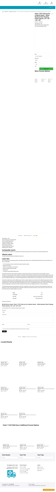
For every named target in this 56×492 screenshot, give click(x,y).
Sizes (35, 54)
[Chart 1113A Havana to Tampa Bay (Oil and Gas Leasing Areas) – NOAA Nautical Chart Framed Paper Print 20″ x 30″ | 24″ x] (10, 435)
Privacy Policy (43, 485)
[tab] (20, 234)
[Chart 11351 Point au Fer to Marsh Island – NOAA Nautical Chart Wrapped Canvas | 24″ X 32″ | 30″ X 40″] (37, 75)
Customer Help (45, 3)
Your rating (4, 310)
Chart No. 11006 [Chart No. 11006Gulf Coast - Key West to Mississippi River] (44, 446)
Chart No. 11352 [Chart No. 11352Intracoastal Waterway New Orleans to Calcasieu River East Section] (27, 389)
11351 (41, 294)
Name (3, 324)
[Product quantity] (36, 68)
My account (40, 3)
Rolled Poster (22, 471)
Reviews (34, 235)
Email (28, 324)
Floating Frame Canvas (12, 11)
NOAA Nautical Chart (39, 298)
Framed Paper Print (22, 361)
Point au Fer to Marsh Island (38, 296)
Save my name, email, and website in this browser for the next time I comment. (16, 328)
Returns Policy (38, 485)
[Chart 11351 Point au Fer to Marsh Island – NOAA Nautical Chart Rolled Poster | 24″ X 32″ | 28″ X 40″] (44, 75)
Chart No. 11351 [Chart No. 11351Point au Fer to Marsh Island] (9, 363)
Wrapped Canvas (40, 361)
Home (3, 11)
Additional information (28, 235)
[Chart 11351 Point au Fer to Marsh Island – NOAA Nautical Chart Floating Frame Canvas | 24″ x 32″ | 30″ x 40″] (9, 352)
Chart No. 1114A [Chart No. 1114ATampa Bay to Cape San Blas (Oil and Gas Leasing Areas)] (27, 446)
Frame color (37, 58)
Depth (36, 62)
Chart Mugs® (4, 485)
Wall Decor (6, 11)
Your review (4, 314)
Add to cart (46, 68)
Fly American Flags (10, 485)
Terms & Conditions (32, 485)
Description (20, 235)
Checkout (51, 3)
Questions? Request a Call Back (49, 489)
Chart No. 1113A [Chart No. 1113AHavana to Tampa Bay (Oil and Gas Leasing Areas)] (10, 446)
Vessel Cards (17, 485)
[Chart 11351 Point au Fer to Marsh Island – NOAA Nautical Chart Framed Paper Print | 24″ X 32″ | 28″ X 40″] (50, 75)
